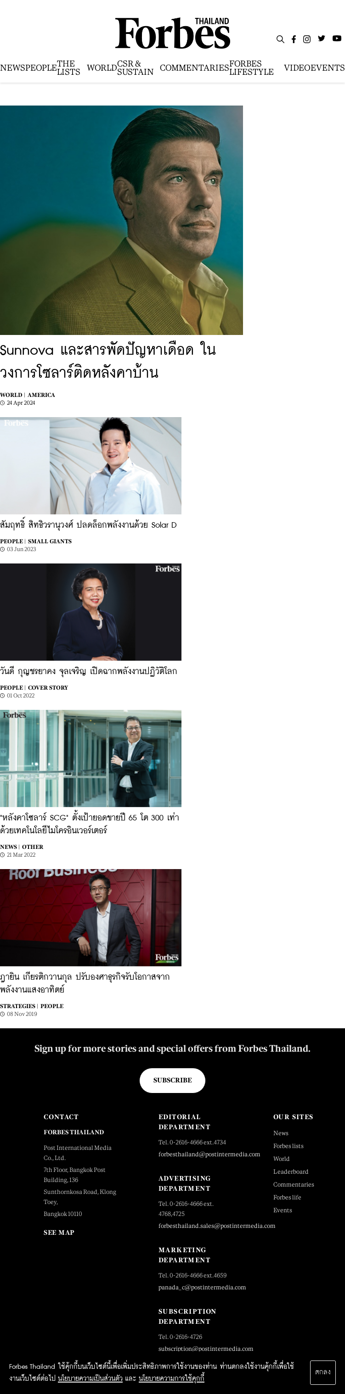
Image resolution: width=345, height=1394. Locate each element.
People (51, 1006)
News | (10, 847)
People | (13, 541)
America (41, 395)
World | (12, 395)
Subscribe (172, 1080)
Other (32, 847)
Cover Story (48, 688)
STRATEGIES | (19, 1006)
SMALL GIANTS (50, 541)
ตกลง (323, 1372)
